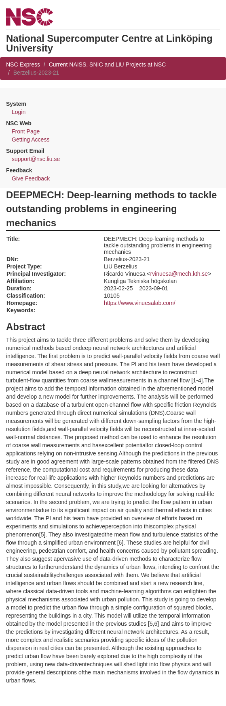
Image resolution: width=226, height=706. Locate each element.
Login (18, 112)
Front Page (26, 131)
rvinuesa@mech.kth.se (179, 273)
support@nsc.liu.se (36, 159)
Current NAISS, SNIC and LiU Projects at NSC (107, 64)
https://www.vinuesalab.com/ (139, 303)
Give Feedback (31, 178)
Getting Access (30, 139)
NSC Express (23, 64)
